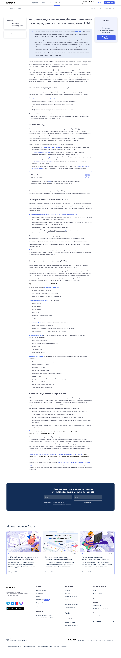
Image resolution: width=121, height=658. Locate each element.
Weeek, (47, 617)
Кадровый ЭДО (40, 602)
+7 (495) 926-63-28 (88, 2)
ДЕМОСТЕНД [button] (109, 2)
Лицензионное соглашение (29, 646)
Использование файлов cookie (45, 646)
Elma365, (38, 615)
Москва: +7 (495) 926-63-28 (100, 608)
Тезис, (50, 615)
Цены (49, 2)
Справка (67, 599)
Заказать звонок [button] (86, 3)
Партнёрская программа (71, 625)
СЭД (76, 32)
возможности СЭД (45, 98)
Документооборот (41, 590)
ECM (79, 32)
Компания (57, 2)
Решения (42, 2)
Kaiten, (42, 617)
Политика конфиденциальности (13, 646)
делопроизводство (63, 230)
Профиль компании (70, 622)
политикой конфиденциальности (62, 504)
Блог (66, 628)
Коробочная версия (70, 607)
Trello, (37, 617)
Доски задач (39, 593)
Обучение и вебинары (70, 632)
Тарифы (67, 613)
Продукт (35, 2)
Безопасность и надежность (60, 646)
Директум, (45, 615)
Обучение (67, 590)
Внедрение (67, 593)
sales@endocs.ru (97, 605)
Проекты (38, 596)
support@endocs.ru (98, 616)
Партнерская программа (71, 604)
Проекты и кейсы (97, 593)
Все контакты (97, 621)
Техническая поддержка (71, 596)
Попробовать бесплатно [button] (106, 37)
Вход (99, 2)
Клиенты (95, 590)
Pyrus (51, 617)
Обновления (39, 606)
